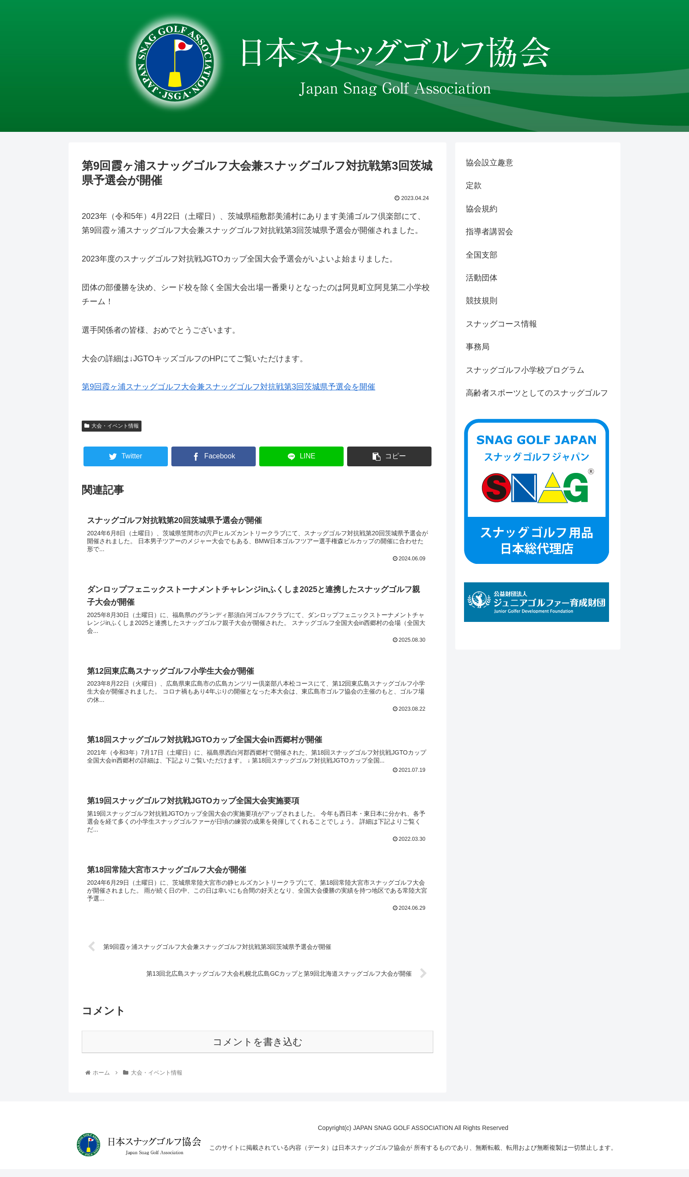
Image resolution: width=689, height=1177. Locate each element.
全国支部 (481, 255)
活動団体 (481, 277)
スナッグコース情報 (501, 324)
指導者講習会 (489, 231)
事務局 (478, 346)
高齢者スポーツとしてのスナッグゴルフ (537, 393)
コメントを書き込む (258, 1049)
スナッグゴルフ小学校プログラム (525, 370)
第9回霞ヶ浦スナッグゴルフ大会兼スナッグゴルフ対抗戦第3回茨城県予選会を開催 (228, 386)
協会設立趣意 (489, 162)
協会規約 (481, 208)
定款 (474, 185)
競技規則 (481, 300)
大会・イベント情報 (111, 426)
